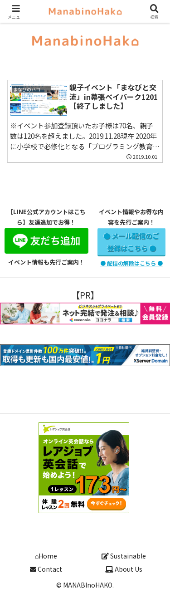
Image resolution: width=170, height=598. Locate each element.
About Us (123, 568)
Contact (46, 568)
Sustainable (124, 555)
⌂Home (46, 555)
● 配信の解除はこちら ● (131, 263)
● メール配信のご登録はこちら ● (131, 242)
